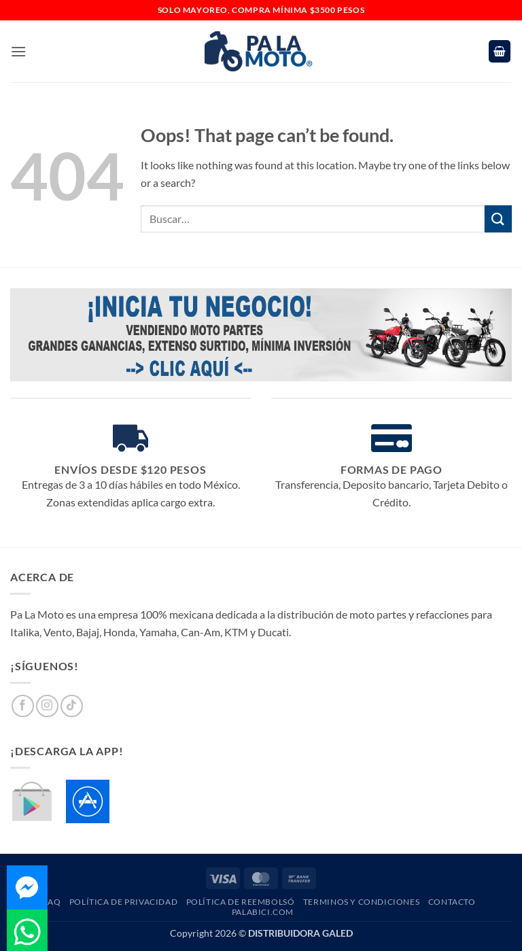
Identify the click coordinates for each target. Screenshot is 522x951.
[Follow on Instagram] (47, 706)
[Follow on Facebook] (23, 706)
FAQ (51, 902)
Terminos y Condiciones (361, 902)
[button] (18, 51)
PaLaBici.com (263, 912)
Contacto (452, 902)
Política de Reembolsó (240, 902)
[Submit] (498, 218)
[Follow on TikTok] (71, 706)
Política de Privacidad (123, 902)
